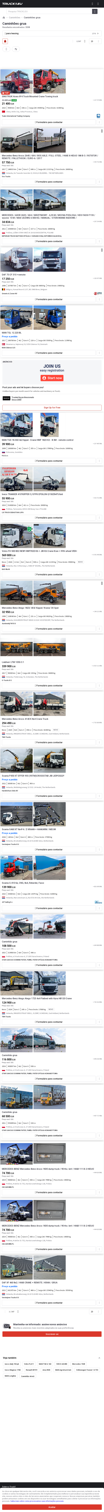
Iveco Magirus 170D (13, 1370)
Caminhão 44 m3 (27, 1376)
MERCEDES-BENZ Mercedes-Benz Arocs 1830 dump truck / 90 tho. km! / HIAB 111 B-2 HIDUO (48, 1169)
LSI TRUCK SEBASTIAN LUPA (13, 512)
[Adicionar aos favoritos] (99, 122)
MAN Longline (10, 1376)
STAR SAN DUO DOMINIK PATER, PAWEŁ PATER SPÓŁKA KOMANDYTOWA (30, 960)
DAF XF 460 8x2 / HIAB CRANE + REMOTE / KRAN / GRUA (29, 1282)
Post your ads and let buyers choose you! (23, 387)
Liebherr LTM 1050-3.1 (13, 662)
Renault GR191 (31, 1370)
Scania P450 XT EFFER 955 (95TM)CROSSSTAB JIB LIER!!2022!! (33, 776)
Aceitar (52, 1507)
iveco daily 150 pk (12, 1364)
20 (92, 41)
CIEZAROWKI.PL (8, 1187)
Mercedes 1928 (78, 1364)
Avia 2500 (46, 1370)
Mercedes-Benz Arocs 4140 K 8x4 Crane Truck (25, 719)
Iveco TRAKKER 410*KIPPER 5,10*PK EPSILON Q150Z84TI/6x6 (32, 494)
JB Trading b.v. (7, 902)
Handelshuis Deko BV (10, 791)
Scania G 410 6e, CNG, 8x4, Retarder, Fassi (23, 883)
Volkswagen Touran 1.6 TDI (87, 1370)
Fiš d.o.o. (5, 456)
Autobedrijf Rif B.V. (9, 624)
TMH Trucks (6, 737)
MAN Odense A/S (8, 348)
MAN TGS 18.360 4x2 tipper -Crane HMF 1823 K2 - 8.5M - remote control (37, 440)
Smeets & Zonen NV (9, 294)
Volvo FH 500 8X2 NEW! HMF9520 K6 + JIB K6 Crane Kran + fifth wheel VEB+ (39, 551)
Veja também (9, 1358)
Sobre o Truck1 (9, 1487)
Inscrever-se (52, 1334)
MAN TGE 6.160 (45, 1364)
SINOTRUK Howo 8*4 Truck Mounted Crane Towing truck (30, 96)
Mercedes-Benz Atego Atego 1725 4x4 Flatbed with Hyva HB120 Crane (37, 998)
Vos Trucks (6, 177)
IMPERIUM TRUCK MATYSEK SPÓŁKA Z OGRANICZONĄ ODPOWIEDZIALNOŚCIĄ (31, 236)
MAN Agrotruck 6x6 (63, 1370)
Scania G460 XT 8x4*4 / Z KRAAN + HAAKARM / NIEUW (29, 829)
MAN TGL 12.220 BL (12, 332)
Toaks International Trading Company (16, 116)
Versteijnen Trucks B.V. (10, 844)
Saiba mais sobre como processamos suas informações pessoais (37, 1501)
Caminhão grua (9, 941)
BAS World (6, 569)
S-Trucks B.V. (7, 680)
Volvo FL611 (29, 1364)
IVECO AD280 (61, 1364)
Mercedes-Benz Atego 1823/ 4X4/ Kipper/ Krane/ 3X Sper (30, 608)
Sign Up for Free (52, 407)
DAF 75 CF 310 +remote (13, 274)
